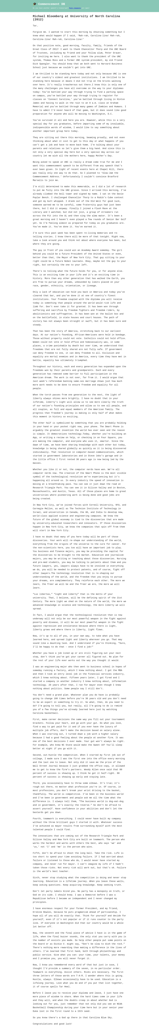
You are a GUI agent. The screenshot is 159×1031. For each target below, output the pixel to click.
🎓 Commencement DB (49, 4)
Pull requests (75, 8)
